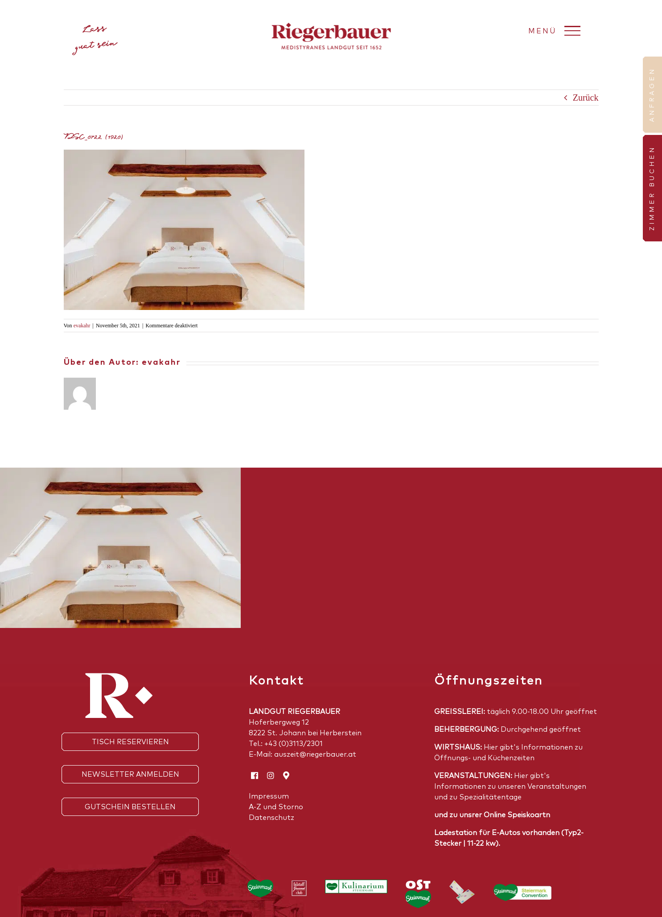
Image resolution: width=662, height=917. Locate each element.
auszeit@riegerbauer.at (315, 754)
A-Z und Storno (276, 807)
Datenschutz (271, 817)
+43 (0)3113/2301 (293, 743)
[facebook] (254, 775)
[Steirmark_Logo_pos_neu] (260, 884)
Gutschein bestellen (130, 807)
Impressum (269, 796)
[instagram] (270, 775)
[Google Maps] (286, 775)
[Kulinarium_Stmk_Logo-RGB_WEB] (356, 884)
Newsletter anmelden (130, 774)
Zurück (586, 97)
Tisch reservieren (130, 742)
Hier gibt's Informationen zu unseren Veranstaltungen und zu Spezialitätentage (510, 786)
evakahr (82, 325)
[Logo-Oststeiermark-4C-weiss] (418, 884)
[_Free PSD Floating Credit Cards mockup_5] (462, 884)
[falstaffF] (299, 884)
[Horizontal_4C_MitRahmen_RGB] (522, 888)
